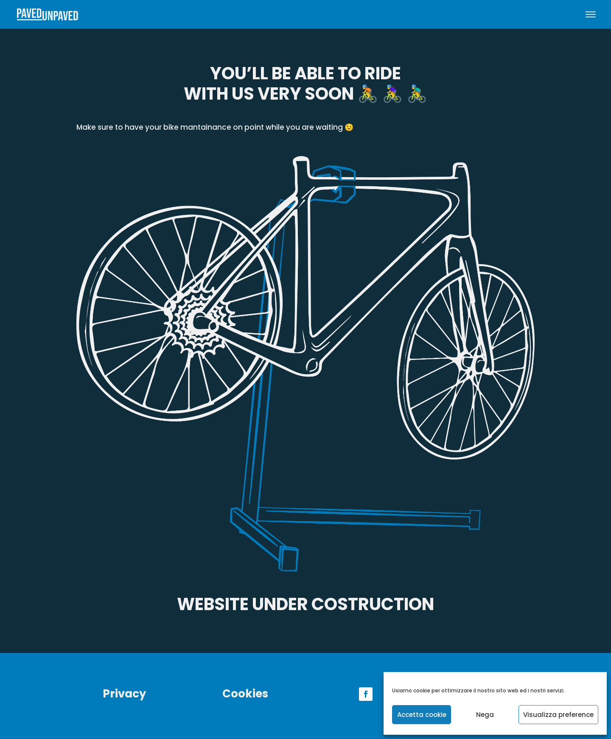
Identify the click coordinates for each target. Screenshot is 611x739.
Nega (485, 714)
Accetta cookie (421, 714)
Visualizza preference (558, 714)
